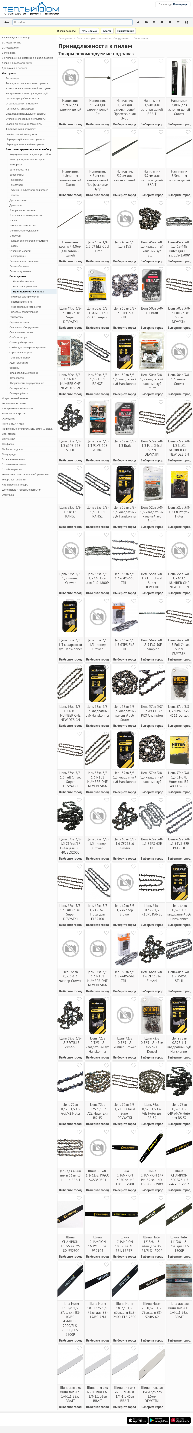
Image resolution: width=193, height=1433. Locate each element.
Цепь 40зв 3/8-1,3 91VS (125, 244)
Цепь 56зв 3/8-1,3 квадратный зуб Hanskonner (97, 711)
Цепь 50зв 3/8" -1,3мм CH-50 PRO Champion (98, 312)
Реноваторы (16, 317)
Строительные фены (21, 352)
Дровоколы (15, 205)
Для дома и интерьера (15, 68)
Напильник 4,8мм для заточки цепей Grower (179, 107)
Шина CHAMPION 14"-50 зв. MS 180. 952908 (124, 1177)
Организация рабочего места (22, 98)
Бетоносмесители (19, 169)
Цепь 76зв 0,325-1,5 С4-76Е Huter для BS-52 (151, 1111)
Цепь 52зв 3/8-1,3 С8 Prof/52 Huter (179, 511)
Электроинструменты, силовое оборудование (31, 149)
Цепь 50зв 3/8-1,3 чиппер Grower (179, 379)
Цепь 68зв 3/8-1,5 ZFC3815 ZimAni (70, 1042)
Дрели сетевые (18, 200)
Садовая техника (19, 322)
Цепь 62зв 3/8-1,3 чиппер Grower (125, 910)
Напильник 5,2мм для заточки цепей (125, 175)
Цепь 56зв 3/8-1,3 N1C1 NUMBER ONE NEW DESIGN (70, 713)
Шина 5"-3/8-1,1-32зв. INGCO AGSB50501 (97, 1175)
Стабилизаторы (18, 337)
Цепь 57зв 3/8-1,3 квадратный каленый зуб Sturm (152, 779)
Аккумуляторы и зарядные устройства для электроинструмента (33, 154)
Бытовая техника (11, 42)
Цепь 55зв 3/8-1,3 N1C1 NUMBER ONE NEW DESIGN (179, 580)
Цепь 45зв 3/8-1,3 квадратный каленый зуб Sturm (152, 248)
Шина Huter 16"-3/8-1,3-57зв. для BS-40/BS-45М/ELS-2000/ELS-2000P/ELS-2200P (70, 1319)
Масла (13, 220)
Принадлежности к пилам (28, 291)
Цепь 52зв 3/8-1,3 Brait (125, 443)
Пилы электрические (25, 286)
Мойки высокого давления (24, 230)
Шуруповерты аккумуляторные (26, 383)
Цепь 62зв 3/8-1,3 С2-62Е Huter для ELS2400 (98, 912)
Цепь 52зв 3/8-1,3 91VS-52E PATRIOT (98, 445)
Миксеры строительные (22, 225)
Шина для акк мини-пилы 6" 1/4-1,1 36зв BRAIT (97, 1394)
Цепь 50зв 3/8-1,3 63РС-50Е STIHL (125, 312)
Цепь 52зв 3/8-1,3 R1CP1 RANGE (98, 511)
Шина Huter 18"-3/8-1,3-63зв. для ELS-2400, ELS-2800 (124, 1310)
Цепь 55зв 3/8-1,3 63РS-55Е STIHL (125, 578)
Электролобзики (18, 388)
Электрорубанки (18, 393)
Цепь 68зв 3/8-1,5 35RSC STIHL (179, 976)
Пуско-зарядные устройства (25, 306)
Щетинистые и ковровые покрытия (21, 489)
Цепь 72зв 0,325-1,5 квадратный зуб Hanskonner (179, 1045)
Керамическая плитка (14, 403)
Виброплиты (16, 174)
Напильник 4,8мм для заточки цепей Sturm (70, 178)
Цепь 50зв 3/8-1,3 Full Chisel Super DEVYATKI (179, 315)
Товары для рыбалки (14, 479)
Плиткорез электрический (24, 296)
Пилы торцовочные (20, 271)
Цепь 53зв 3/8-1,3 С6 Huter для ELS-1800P (97, 578)
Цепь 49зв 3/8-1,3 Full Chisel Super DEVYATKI (70, 315)
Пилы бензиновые (23, 281)
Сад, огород (8, 433)
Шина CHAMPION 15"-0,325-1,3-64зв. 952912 (179, 1177)
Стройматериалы (12, 469)
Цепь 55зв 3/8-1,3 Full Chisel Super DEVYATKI (152, 580)
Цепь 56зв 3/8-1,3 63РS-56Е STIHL (125, 644)
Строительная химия (14, 464)
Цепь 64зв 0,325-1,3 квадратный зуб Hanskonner (179, 912)
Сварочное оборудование (24, 327)
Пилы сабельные (19, 266)
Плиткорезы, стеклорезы (20, 108)
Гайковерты (16, 179)
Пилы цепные (17, 276)
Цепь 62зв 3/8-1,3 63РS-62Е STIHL (152, 843)
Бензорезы (15, 164)
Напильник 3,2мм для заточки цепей (70, 105)
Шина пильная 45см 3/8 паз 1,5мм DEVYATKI (152, 1394)
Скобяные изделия (12, 449)
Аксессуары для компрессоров (26, 159)
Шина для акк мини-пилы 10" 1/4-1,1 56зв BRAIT (179, 1310)
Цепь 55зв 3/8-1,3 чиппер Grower (98, 644)
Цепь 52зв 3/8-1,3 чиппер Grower (70, 578)
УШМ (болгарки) (18, 362)
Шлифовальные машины (23, 372)
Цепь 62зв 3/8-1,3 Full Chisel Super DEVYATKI (70, 912)
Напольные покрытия (14, 413)
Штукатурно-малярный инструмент (25, 144)
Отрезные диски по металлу (22, 103)
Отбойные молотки (20, 251)
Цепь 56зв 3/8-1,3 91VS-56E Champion (152, 644)
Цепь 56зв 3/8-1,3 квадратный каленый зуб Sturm (124, 713)
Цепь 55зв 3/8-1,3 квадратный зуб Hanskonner (70, 644)
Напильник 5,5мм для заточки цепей (179, 175)
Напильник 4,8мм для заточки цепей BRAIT (152, 107)
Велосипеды (9, 52)
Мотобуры (15, 235)
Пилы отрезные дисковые (24, 261)
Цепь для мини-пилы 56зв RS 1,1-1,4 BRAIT (70, 1175)
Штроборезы (16, 378)
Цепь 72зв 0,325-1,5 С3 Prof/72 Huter (70, 1109)
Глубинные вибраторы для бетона (28, 190)
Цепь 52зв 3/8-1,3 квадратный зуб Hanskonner (124, 511)
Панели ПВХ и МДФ (13, 423)
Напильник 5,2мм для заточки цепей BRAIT (152, 178)
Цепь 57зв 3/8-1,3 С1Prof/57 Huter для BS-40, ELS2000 (70, 846)
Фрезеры (14, 367)
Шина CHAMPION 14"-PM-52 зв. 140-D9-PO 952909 (152, 1177)
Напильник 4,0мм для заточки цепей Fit (97, 107)
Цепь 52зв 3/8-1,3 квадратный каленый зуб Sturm (152, 514)
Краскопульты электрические (25, 215)
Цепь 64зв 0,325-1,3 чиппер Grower (70, 976)
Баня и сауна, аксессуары (16, 37)
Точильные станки (19, 357)
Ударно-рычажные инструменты (24, 124)
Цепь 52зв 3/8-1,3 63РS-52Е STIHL (70, 445)
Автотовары (12, 78)
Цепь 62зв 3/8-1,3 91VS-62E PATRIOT (179, 843)
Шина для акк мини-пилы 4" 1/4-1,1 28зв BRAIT (70, 1394)
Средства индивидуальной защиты (26, 113)
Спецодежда (9, 454)
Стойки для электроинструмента (27, 347)
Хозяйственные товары (15, 484)
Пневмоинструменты (21, 301)
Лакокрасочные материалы (17, 408)
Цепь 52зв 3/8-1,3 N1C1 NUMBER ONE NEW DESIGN (179, 448)
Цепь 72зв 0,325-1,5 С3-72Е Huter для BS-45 (97, 1111)
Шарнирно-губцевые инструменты (25, 139)
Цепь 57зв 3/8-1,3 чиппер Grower (98, 843)
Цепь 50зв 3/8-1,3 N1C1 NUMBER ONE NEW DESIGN (70, 381)
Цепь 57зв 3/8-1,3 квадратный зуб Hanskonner (124, 777)
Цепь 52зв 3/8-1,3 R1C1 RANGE (70, 511)
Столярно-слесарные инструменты (25, 118)
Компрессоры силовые (22, 210)
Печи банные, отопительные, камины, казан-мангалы (29, 428)
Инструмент (9, 73)
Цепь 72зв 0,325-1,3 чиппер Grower (125, 1042)
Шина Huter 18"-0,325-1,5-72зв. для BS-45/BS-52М (97, 1310)
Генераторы (16, 184)
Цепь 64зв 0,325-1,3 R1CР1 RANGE (152, 910)
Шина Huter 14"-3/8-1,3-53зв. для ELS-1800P (179, 1244)
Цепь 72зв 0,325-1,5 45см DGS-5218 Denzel (152, 1045)
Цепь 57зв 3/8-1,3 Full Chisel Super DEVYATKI (70, 779)
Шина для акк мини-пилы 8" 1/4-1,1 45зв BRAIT (124, 1394)
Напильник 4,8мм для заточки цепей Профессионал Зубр (98, 180)
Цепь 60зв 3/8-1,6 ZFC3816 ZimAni (125, 843)
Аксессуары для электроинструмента (27, 83)
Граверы (14, 195)
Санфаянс (8, 444)
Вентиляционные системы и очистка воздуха (27, 57)
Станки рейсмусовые (21, 342)
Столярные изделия (13, 459)
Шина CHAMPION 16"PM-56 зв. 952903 (97, 1244)
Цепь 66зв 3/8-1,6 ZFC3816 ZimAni (152, 976)
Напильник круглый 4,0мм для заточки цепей (70, 248)
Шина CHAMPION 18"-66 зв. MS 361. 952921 (124, 1244)
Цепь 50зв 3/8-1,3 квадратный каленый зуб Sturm (152, 381)
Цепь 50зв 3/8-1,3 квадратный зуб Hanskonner (124, 379)
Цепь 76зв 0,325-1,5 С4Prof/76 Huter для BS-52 (179, 1111)
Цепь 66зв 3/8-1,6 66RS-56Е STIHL (125, 976)
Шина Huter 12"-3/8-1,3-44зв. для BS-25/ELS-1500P (152, 1244)
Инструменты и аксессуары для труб (26, 93)
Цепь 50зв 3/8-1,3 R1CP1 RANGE (98, 379)
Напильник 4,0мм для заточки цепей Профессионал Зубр (125, 109)
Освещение (8, 418)
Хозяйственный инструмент (21, 134)
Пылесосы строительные (23, 311)
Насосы (13, 245)
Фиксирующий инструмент (21, 129)
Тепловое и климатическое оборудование (25, 474)
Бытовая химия (10, 47)
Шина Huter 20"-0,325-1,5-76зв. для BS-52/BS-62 (152, 1310)
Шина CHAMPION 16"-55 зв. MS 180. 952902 (70, 1244)
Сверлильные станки (21, 332)
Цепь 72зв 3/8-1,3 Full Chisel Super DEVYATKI (125, 1111)
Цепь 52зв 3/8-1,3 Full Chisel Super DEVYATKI (152, 448)
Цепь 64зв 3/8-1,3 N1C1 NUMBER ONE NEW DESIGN (98, 978)
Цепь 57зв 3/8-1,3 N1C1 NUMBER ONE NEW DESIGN (98, 779)
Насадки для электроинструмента (28, 240)
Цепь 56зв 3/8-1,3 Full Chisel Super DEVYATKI (179, 646)
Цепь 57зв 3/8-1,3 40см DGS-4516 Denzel (179, 711)
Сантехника (8, 439)
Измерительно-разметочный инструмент (29, 88)
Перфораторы (17, 256)
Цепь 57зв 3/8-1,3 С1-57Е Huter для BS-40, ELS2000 (179, 779)
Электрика (8, 494)
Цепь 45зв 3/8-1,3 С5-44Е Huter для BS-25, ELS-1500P (179, 248)
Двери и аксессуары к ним (17, 63)
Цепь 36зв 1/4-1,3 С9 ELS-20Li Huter (97, 246)
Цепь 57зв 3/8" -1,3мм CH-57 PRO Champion (152, 711)
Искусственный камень (15, 398)
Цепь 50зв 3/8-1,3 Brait (152, 310)
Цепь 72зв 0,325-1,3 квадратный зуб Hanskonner (98, 1045)
